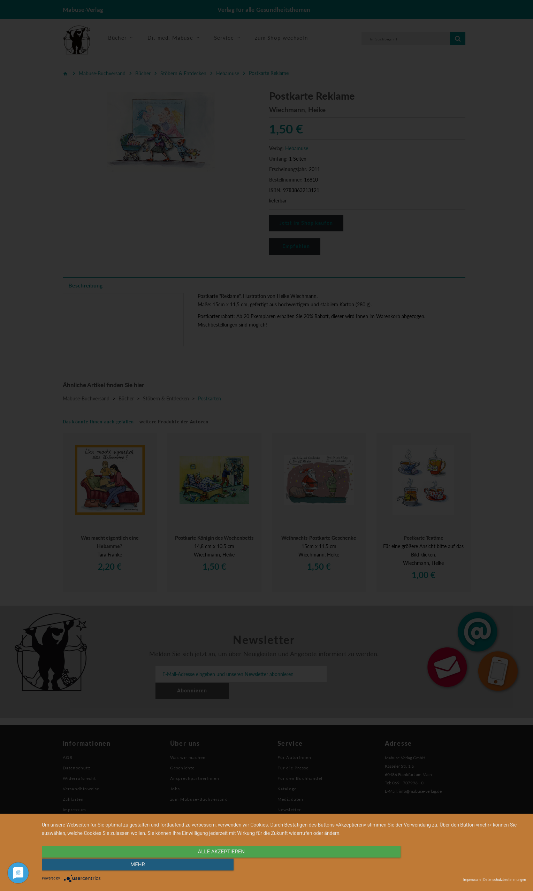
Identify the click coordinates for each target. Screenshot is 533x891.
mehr (453, 865)
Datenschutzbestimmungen (504, 880)
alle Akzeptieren (211, 865)
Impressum (472, 880)
